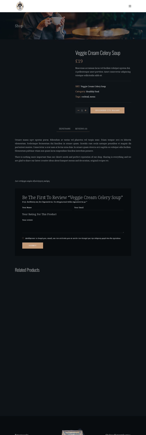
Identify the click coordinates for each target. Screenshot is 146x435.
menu (92, 96)
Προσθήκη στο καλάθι (107, 110)
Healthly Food (92, 91)
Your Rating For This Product (39, 214)
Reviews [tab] (81, 128)
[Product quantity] (82, 110)
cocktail (85, 96)
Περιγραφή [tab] (64, 128)
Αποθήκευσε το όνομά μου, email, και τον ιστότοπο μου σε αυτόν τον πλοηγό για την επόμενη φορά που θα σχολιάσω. (73, 238)
